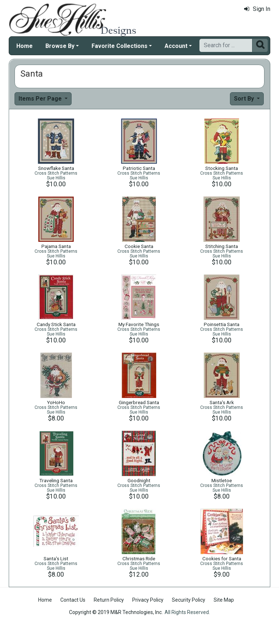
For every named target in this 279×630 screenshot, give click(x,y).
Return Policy (109, 600)
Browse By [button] (59, 45)
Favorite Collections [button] (119, 45)
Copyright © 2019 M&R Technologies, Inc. (116, 612)
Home (24, 45)
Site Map (224, 600)
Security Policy (188, 600)
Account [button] (176, 45)
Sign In (257, 8)
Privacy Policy (147, 600)
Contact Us (72, 600)
